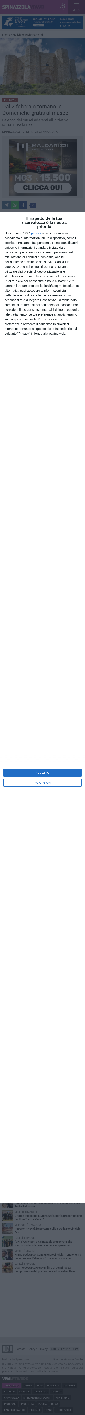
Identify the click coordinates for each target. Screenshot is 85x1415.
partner (36, 233)
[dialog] (42, 707)
